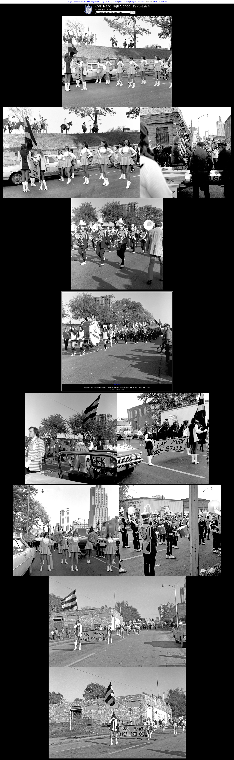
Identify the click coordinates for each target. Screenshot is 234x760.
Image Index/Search (137, 2)
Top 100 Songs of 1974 (110, 2)
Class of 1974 (124, 2)
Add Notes (117, 383)
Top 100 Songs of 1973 (92, 2)
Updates (164, 2)
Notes (156, 2)
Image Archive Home (75, 2)
